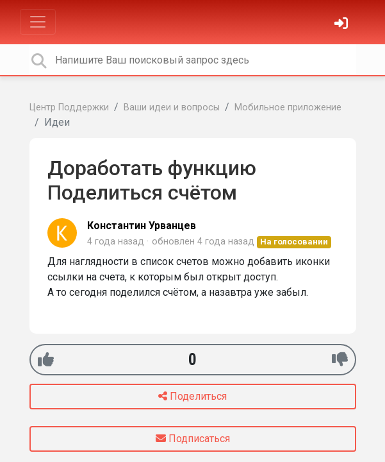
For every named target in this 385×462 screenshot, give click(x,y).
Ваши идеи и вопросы (172, 107)
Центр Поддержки (69, 107)
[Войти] (342, 25)
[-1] (340, 359)
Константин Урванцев (141, 225)
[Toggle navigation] (38, 22)
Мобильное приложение (287, 107)
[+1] (46, 359)
